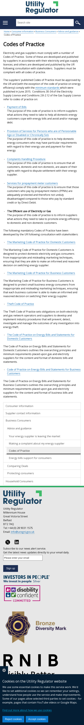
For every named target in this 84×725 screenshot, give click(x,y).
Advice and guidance (68, 31)
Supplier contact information (23, 413)
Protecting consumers (20, 473)
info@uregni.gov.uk (22, 532)
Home (7, 31)
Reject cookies (13, 719)
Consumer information (23, 31)
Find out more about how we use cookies (27, 710)
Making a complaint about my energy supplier (36, 443)
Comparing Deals (17, 466)
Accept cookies (37, 719)
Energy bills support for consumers (30, 458)
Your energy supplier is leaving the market (34, 436)
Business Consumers (45, 31)
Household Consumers (19, 481)
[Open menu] (5, 22)
